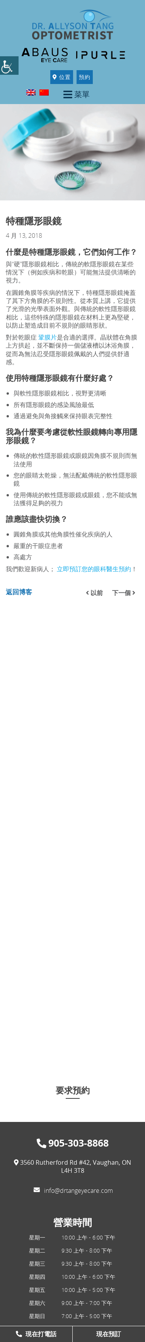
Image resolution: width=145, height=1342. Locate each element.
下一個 (123, 593)
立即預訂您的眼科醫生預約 (94, 569)
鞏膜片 (47, 337)
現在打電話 (36, 1334)
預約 (84, 77)
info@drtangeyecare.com (73, 1190)
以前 (94, 593)
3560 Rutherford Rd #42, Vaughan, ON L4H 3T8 (72, 1167)
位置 (62, 77)
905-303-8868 (73, 1143)
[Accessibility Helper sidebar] (9, 65)
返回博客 (19, 592)
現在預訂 (108, 1334)
